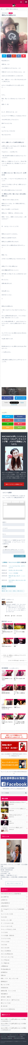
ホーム (2, 9)
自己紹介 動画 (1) (6, 997)
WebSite (7, 615)
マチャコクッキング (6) (7, 957)
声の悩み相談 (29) (5, 969)
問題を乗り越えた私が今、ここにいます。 (17, 576)
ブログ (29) (4, 944)
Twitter (13, 615)
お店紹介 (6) (4, 900)
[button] (4, 502)
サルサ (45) (4, 917)
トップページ (4, 1034)
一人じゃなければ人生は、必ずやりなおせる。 (17, 566)
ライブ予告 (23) (5, 960)
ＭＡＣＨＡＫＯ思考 (14, 562)
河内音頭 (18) (4, 987)
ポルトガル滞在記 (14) (7, 954)
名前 (4, 522)
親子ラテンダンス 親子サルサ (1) (10, 1000)
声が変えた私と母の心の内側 (15, 570)
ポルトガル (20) (5, 947)
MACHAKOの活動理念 (19, 1038)
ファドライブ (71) (5, 938)
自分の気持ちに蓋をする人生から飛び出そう (17, 581)
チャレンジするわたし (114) (8, 929)
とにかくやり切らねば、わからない (16, 660)
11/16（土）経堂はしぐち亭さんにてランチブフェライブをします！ (14, 656)
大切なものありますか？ (13, 816)
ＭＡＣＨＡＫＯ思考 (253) (8, 1009)
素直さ (4, 588)
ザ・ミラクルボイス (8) (7, 923)
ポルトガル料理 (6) (6, 950)
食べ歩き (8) (4, 1006)
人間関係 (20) (4, 966)
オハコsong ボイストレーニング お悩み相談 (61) (12, 910)
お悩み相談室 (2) (5, 903)
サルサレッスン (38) (6, 920)
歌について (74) (5, 984)
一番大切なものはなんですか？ (13, 803)
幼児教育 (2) (4, 972)
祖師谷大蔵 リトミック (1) (8, 990)
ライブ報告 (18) (5, 963)
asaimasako (9, 602)
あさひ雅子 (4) (5, 896)
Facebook (19, 615)
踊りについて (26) (5, 1003)
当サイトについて (14, 1034)
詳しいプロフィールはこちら (14, 883)
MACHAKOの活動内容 (6, 1038)
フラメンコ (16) (5, 941)
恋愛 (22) (3, 975)
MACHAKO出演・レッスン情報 (15, 1036)
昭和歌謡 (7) (4, 981)
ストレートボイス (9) (6, 926)
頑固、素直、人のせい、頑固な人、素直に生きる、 (13, 591)
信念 (13, 822)
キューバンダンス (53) (7, 914)
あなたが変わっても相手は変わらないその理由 (13, 1019)
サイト (4, 534)
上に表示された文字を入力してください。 (13, 549)
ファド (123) (4, 932)
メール (4, 528)
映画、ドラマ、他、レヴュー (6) (9, 978)
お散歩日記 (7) (5, 906)
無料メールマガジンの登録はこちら (14, 484)
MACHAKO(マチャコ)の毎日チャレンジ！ (15, 1041)
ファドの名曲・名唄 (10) (7, 935)
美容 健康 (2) (4, 993)
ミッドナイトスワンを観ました (13, 810)
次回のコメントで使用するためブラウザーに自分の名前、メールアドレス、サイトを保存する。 (13, 541)
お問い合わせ (21, 2)
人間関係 (7, 9)
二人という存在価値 (13, 573)
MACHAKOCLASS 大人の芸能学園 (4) (11, 893)
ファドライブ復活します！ (13, 829)
